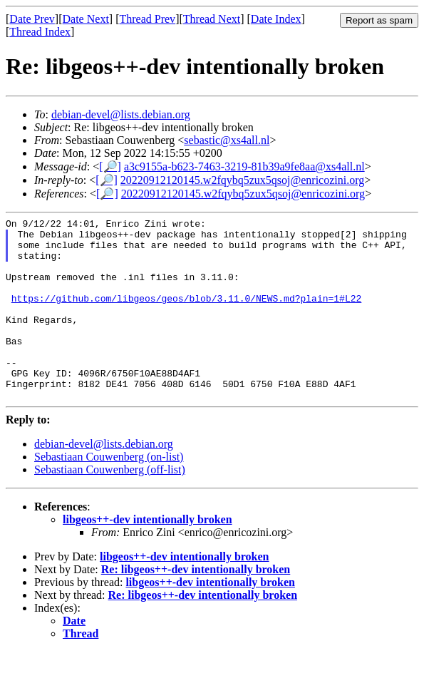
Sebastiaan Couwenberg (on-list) (108, 493)
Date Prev (32, 19)
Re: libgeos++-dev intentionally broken (196, 606)
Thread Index (40, 32)
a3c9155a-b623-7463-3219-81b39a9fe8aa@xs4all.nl (244, 166)
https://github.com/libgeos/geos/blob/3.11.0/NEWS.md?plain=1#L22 (186, 315)
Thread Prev (147, 19)
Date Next (86, 19)
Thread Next (211, 19)
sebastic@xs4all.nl (226, 140)
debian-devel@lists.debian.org (120, 114)
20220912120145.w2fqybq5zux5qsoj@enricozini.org (242, 180)
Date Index (276, 19)
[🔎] (110, 166)
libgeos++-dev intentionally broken (147, 556)
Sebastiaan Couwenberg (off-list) (109, 506)
